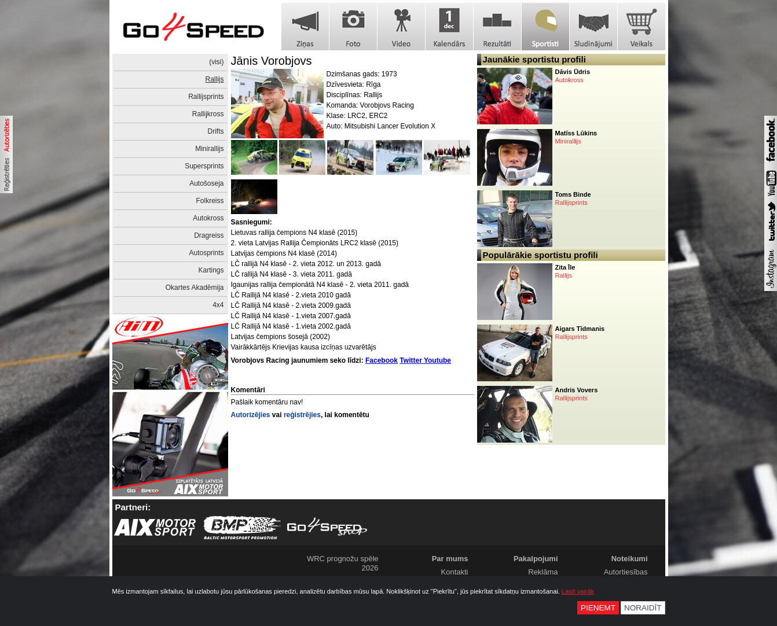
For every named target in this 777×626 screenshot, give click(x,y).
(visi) (216, 62)
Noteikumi (629, 558)
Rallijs (214, 79)
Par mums (450, 558)
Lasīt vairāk (578, 591)
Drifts (216, 131)
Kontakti (454, 572)
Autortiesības (626, 572)
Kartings (210, 270)
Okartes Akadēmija (195, 287)
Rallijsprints (205, 97)
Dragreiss (208, 235)
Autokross (208, 218)
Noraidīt (643, 607)
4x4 (217, 305)
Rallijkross (208, 114)
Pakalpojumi (536, 558)
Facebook (381, 360)
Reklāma (543, 572)
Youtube (437, 360)
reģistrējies (302, 415)
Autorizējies (250, 415)
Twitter (412, 360)
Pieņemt (598, 607)
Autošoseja (206, 183)
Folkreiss (209, 201)
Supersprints (204, 166)
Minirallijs (209, 149)
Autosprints (206, 253)
